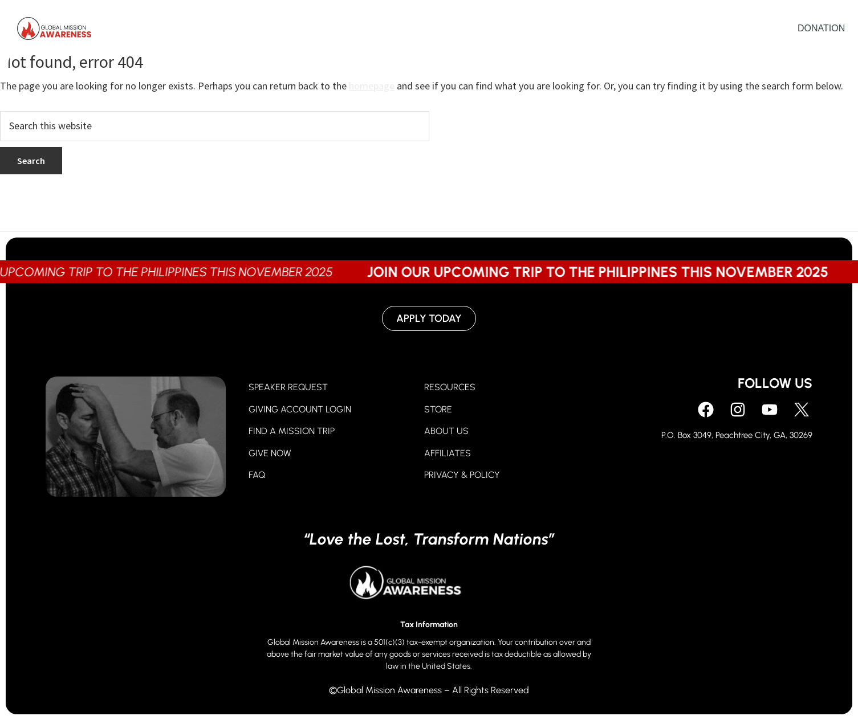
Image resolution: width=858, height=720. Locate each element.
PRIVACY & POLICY (462, 474)
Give (449, 31)
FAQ (257, 474)
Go (495, 31)
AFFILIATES (447, 453)
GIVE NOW (270, 453)
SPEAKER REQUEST (288, 387)
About (546, 31)
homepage (372, 85)
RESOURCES (449, 387)
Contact (697, 31)
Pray (398, 31)
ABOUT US (446, 431)
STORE (438, 409)
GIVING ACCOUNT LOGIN (300, 409)
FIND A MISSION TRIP (292, 431)
